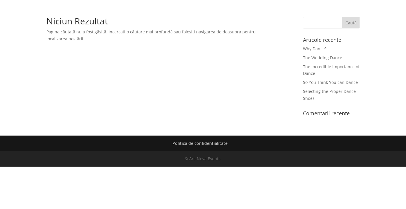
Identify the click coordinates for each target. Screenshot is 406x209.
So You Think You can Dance (330, 82)
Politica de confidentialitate (200, 143)
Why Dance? (314, 48)
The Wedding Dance (322, 57)
